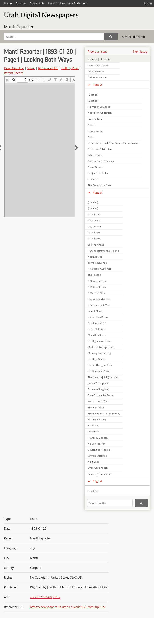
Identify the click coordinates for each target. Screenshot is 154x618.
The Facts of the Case (100, 185)
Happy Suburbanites (99, 299)
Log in (148, 3)
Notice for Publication (100, 112)
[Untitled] (93, 94)
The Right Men (96, 407)
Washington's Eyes (98, 401)
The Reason (94, 274)
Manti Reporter (19, 26)
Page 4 (97, 481)
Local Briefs (94, 214)
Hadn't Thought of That (100, 365)
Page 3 (97, 192)
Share (31, 68)
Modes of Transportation (102, 347)
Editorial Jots (95, 155)
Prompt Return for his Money (104, 413)
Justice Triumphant (98, 383)
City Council (94, 226)
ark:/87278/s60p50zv (45, 597)
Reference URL (48, 68)
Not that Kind (95, 256)
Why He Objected (97, 455)
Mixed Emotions (97, 335)
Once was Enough (98, 467)
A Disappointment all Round (103, 250)
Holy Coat (93, 425)
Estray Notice (95, 131)
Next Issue (140, 51)
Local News (94, 232)
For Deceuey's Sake (99, 371)
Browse (21, 3)
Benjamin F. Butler (98, 173)
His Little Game (96, 359)
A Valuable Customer (99, 268)
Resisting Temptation (99, 474)
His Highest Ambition (99, 341)
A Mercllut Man (96, 293)
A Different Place (97, 287)
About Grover (95, 167)
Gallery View (70, 68)
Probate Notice (96, 119)
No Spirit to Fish (96, 443)
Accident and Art (97, 323)
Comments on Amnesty (101, 161)
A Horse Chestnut (97, 77)
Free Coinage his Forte (100, 395)
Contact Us (37, 3)
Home (8, 3)
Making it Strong (97, 419)
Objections (94, 431)
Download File (14, 68)
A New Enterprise (97, 281)
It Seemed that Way (98, 305)
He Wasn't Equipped (99, 106)
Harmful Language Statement (68, 3)
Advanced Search (133, 37)
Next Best (93, 461)
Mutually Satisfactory (99, 353)
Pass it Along (95, 311)
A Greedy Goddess (98, 437)
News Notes (94, 220)
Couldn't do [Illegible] (99, 449)
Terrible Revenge (97, 262)
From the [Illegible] (98, 389)
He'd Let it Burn (96, 329)
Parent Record (13, 73)
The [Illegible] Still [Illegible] (103, 377)
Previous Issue (97, 51)
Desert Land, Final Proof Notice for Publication (113, 143)
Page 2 (97, 85)
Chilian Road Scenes (99, 317)
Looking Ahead (96, 244)
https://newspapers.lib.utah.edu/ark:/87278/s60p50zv (67, 607)
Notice (91, 125)
